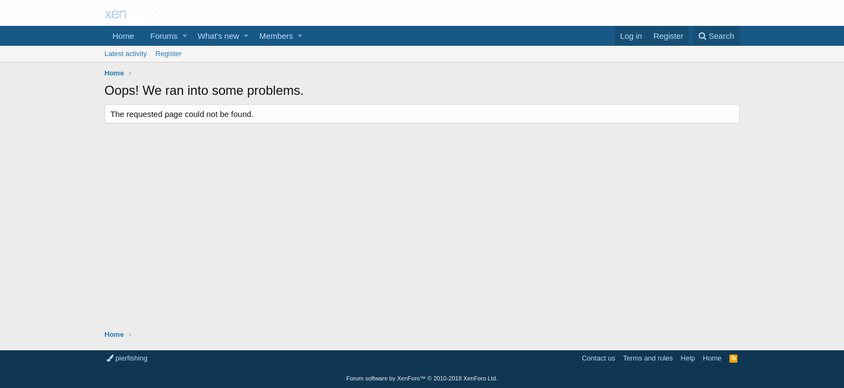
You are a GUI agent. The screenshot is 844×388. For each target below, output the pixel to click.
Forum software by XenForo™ (422, 378)
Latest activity (125, 54)
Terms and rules (648, 358)
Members (276, 35)
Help (688, 358)
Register (168, 54)
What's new (218, 35)
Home (123, 35)
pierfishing (127, 358)
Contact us (598, 358)
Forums (164, 35)
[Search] (716, 36)
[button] (185, 36)
